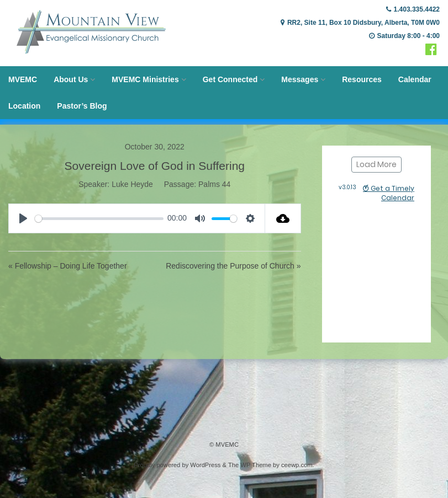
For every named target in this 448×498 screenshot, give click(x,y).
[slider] (99, 218)
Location (24, 105)
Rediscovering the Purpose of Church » (233, 265)
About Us (71, 79)
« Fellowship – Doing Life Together (67, 265)
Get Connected (230, 79)
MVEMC (22, 79)
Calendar (414, 79)
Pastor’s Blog (82, 105)
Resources (362, 79)
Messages (299, 79)
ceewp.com (297, 465)
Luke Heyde (132, 184)
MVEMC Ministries (145, 79)
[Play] (23, 218)
